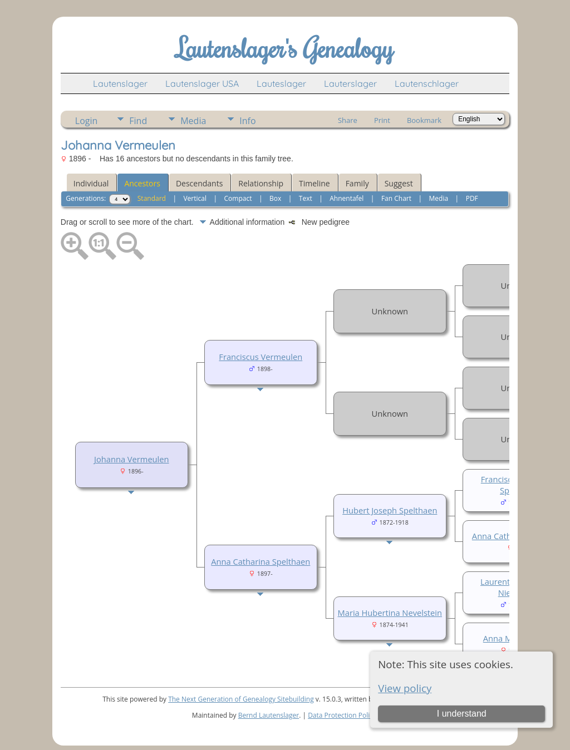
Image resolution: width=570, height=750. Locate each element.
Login (86, 121)
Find (138, 121)
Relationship (260, 183)
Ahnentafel (346, 198)
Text (305, 198)
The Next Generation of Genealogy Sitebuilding (241, 699)
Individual (91, 183)
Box (275, 198)
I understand (462, 713)
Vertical (195, 198)
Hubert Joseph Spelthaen (389, 510)
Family (357, 183)
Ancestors (142, 183)
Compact (238, 198)
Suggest (399, 183)
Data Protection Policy (342, 715)
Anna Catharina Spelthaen (260, 561)
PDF (472, 198)
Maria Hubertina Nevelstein (390, 612)
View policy (404, 688)
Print (382, 120)
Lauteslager (281, 83)
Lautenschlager (427, 83)
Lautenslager (120, 83)
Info (247, 121)
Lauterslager (350, 83)
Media (193, 121)
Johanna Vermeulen (131, 459)
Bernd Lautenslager (268, 715)
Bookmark (424, 120)
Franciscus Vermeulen (260, 356)
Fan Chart (396, 198)
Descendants (199, 183)
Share (347, 120)
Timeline (314, 183)
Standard (151, 198)
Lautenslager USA (202, 83)
